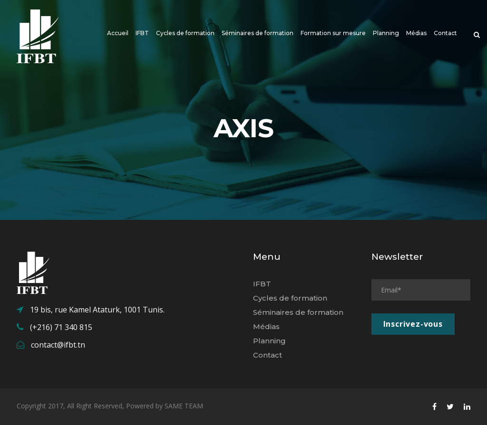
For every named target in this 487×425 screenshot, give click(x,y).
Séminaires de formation (257, 33)
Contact (445, 33)
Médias (416, 33)
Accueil (117, 33)
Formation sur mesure (333, 33)
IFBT (142, 33)
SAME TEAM (184, 405)
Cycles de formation (185, 33)
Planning (386, 33)
